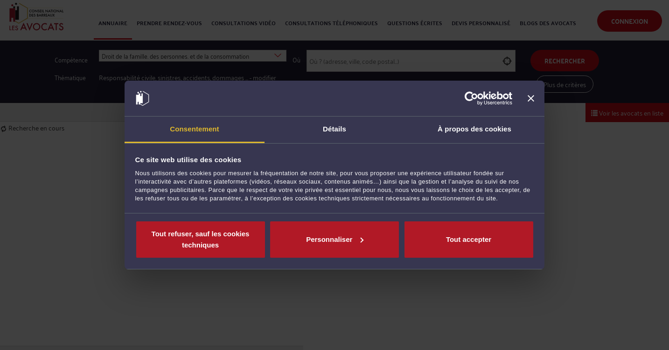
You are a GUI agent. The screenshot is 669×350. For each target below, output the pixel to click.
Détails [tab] (334, 129)
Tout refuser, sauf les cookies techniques (201, 239)
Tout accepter (468, 239)
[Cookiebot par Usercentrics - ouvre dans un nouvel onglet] (471, 98)
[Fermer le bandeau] (531, 98)
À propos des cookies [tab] (474, 129)
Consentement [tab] (194, 129)
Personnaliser (334, 239)
